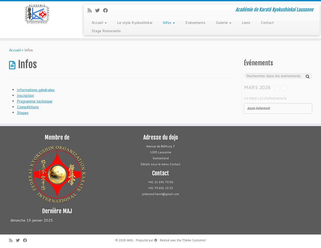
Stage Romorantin (106, 30)
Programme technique (34, 101)
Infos (169, 22)
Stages (22, 112)
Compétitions (28, 106)
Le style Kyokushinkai (134, 22)
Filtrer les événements (265, 98)
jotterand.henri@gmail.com (160, 194)
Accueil (99, 22)
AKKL (130, 240)
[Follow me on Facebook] (107, 10)
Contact (267, 22)
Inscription (25, 95)
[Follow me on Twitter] (99, 10)
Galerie (223, 22)
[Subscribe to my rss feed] (91, 10)
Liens (246, 22)
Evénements (195, 22)
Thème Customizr (194, 240)
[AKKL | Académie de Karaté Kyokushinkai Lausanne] (37, 14)
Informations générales (36, 89)
